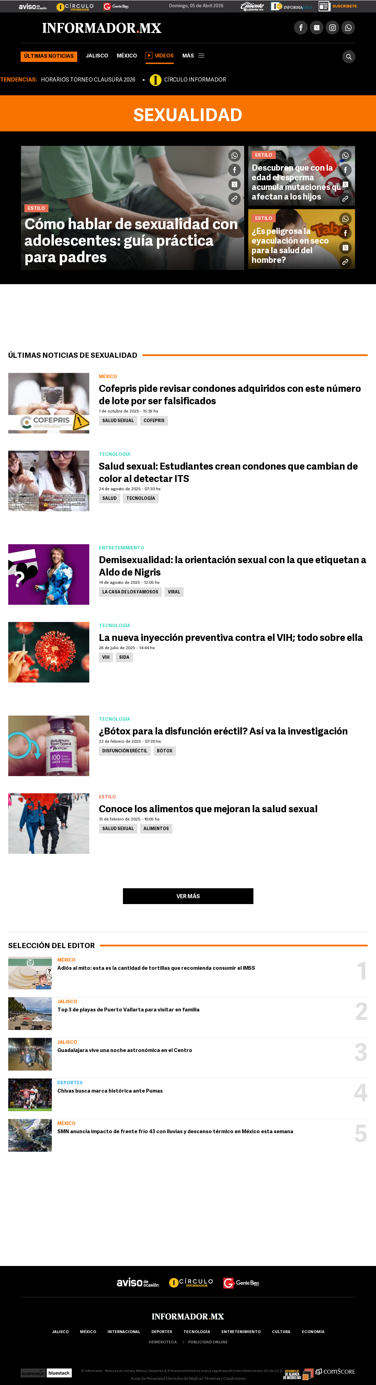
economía (313, 1332)
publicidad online (208, 1342)
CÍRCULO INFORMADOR (195, 80)
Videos (160, 55)
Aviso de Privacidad (148, 1379)
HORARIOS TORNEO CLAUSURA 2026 (88, 80)
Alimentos (156, 829)
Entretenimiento (241, 1332)
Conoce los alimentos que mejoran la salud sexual (208, 810)
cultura (281, 1332)
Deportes (70, 1083)
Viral (174, 592)
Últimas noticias (49, 56)
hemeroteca (163, 1342)
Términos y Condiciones (225, 1379)
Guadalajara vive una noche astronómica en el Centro (124, 1050)
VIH (106, 658)
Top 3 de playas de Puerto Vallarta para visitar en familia (128, 1010)
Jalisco (97, 56)
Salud (109, 499)
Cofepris (154, 421)
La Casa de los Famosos (130, 592)
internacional (123, 1332)
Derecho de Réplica (185, 1379)
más (193, 56)
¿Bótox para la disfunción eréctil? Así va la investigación (223, 732)
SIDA (124, 658)
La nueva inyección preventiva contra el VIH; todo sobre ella (231, 638)
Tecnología (140, 499)
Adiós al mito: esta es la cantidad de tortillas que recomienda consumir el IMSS (156, 968)
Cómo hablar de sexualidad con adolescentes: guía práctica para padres (131, 242)
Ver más (188, 897)
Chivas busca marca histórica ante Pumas (110, 1091)
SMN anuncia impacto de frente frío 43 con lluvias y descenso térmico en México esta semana (175, 1132)
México (127, 56)
